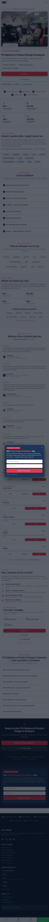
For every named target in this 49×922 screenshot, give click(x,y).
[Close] (42, 447)
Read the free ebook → (24, 470)
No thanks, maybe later (12, 474)
